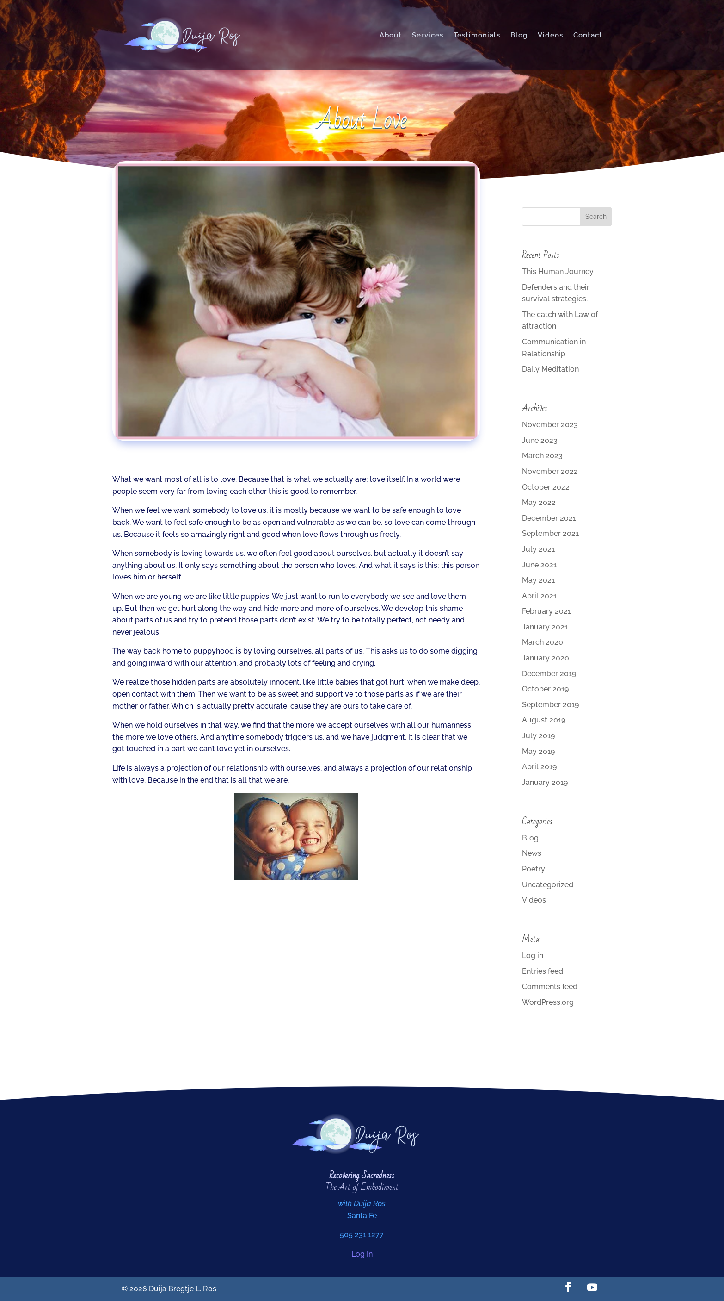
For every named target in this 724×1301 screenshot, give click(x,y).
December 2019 (549, 673)
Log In (362, 1254)
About (391, 35)
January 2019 (545, 782)
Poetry (533, 869)
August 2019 (543, 720)
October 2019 (545, 689)
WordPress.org (548, 1002)
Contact (587, 35)
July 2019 (538, 735)
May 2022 (539, 502)
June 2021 (539, 564)
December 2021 (549, 518)
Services (427, 35)
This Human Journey (558, 271)
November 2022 (550, 471)
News (531, 853)
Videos (550, 35)
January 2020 (545, 658)
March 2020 (542, 642)
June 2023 (540, 440)
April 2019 (539, 766)
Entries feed (542, 971)
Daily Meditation (550, 369)
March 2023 (542, 455)
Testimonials (477, 35)
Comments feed (549, 986)
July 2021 (538, 549)
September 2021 (550, 533)
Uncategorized (547, 884)
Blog (519, 35)
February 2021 (546, 611)
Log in (532, 955)
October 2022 (546, 487)
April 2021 (539, 595)
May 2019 (538, 751)
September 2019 (550, 704)
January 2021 (545, 626)
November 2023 (550, 424)
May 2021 (538, 580)
